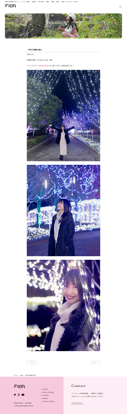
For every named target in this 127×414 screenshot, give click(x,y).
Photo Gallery (49, 401)
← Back (31, 362)
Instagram (19, 395)
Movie (45, 398)
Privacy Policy (18, 403)
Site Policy (28, 403)
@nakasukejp (43, 65)
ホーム (16, 375)
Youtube (23, 395)
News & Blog (48, 392)
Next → (95, 362)
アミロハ (10, 6)
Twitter (15, 395)
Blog (21, 375)
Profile (46, 395)
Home (45, 389)
